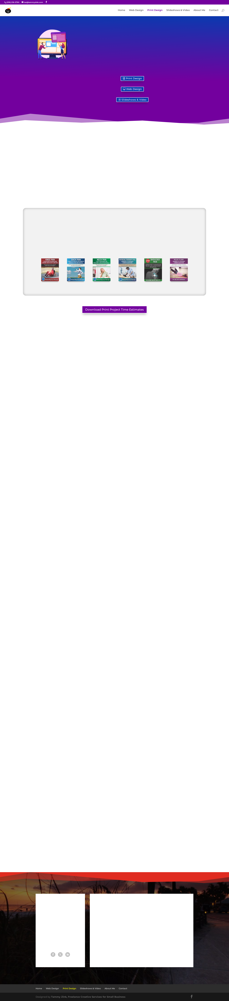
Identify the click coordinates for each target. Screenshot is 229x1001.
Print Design (155, 10)
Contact (213, 10)
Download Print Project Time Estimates (114, 309)
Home (121, 10)
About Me (199, 10)
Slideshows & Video (178, 10)
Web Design (136, 10)
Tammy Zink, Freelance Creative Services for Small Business (88, 996)
